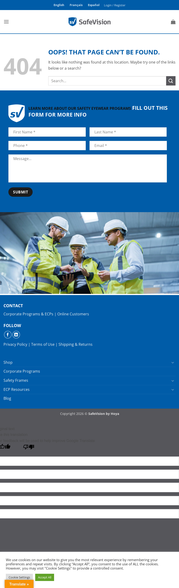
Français (76, 5)
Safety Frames (15, 380)
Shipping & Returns (76, 344)
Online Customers (73, 314)
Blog (7, 398)
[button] (115, 5)
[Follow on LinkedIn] (16, 335)
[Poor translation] (29, 448)
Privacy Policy (15, 344)
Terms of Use (43, 344)
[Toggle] (173, 362)
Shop (8, 362)
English (59, 5)
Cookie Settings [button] (19, 577)
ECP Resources (16, 389)
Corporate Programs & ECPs (28, 314)
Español (94, 5)
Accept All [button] (44, 577)
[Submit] (171, 80)
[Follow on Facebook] (8, 335)
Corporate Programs (21, 371)
